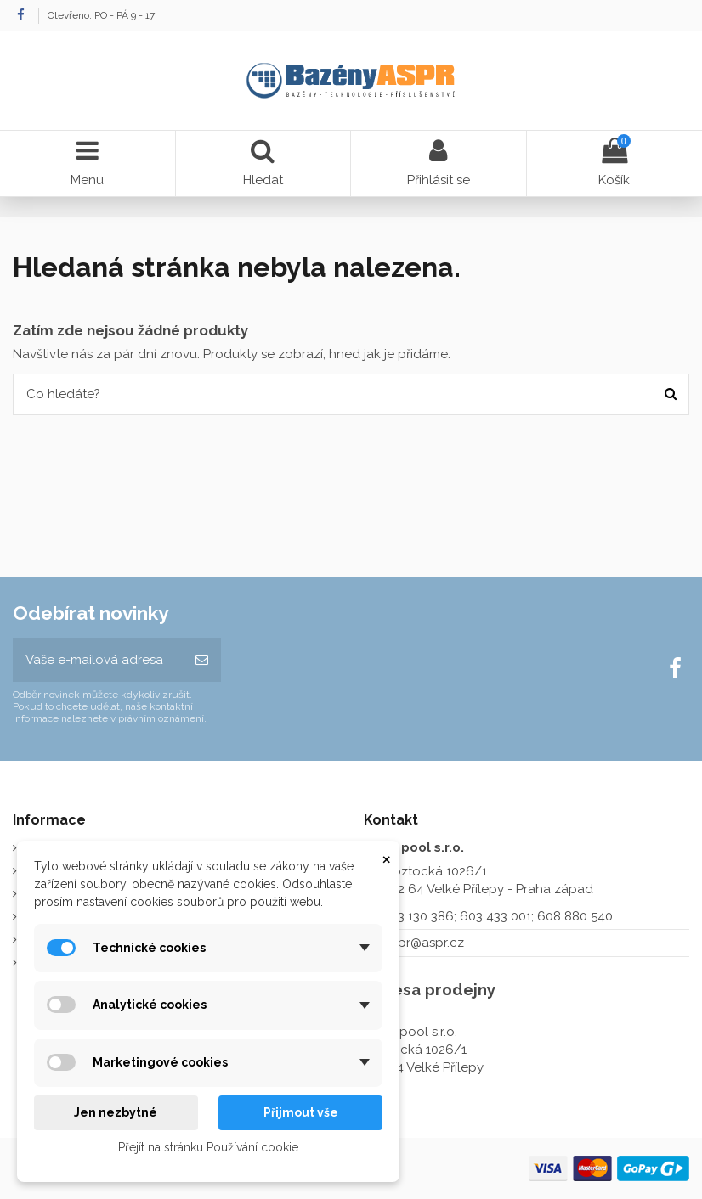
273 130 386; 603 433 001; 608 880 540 (498, 916)
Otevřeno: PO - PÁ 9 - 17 (101, 15)
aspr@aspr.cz (424, 942)
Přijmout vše (300, 1112)
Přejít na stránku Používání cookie (208, 1147)
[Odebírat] (202, 660)
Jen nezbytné (115, 1112)
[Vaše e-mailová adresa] (98, 660)
